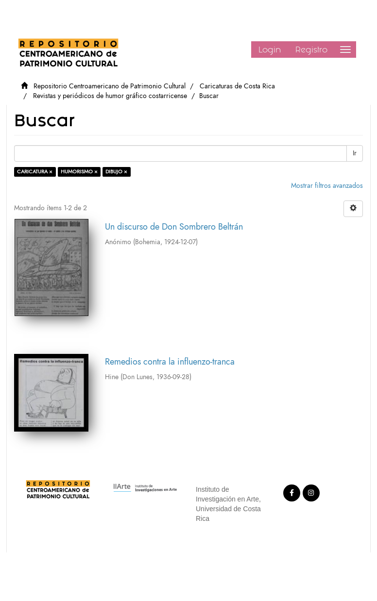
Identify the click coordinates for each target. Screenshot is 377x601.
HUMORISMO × (79, 171)
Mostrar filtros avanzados (327, 185)
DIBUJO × (116, 171)
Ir (355, 153)
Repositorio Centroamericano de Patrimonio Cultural (110, 86)
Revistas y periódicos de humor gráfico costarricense (110, 95)
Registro (311, 49)
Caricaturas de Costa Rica (237, 86)
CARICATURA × (34, 171)
